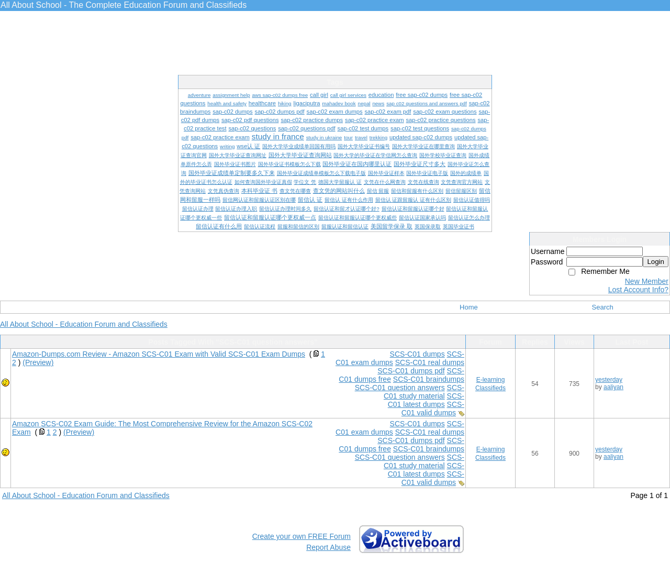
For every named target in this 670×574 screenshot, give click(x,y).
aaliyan (613, 387)
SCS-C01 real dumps (429, 362)
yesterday (608, 379)
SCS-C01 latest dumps (426, 400)
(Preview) (38, 362)
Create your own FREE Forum (301, 536)
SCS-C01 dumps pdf (410, 371)
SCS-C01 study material (424, 391)
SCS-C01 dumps (417, 354)
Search (602, 307)
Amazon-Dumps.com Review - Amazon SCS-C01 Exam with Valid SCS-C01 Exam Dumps (158, 354)
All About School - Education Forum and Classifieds (84, 324)
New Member (646, 281)
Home (469, 307)
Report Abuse (328, 547)
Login (655, 262)
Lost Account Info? (638, 289)
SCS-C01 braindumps (428, 379)
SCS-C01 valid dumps (432, 408)
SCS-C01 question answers (400, 387)
